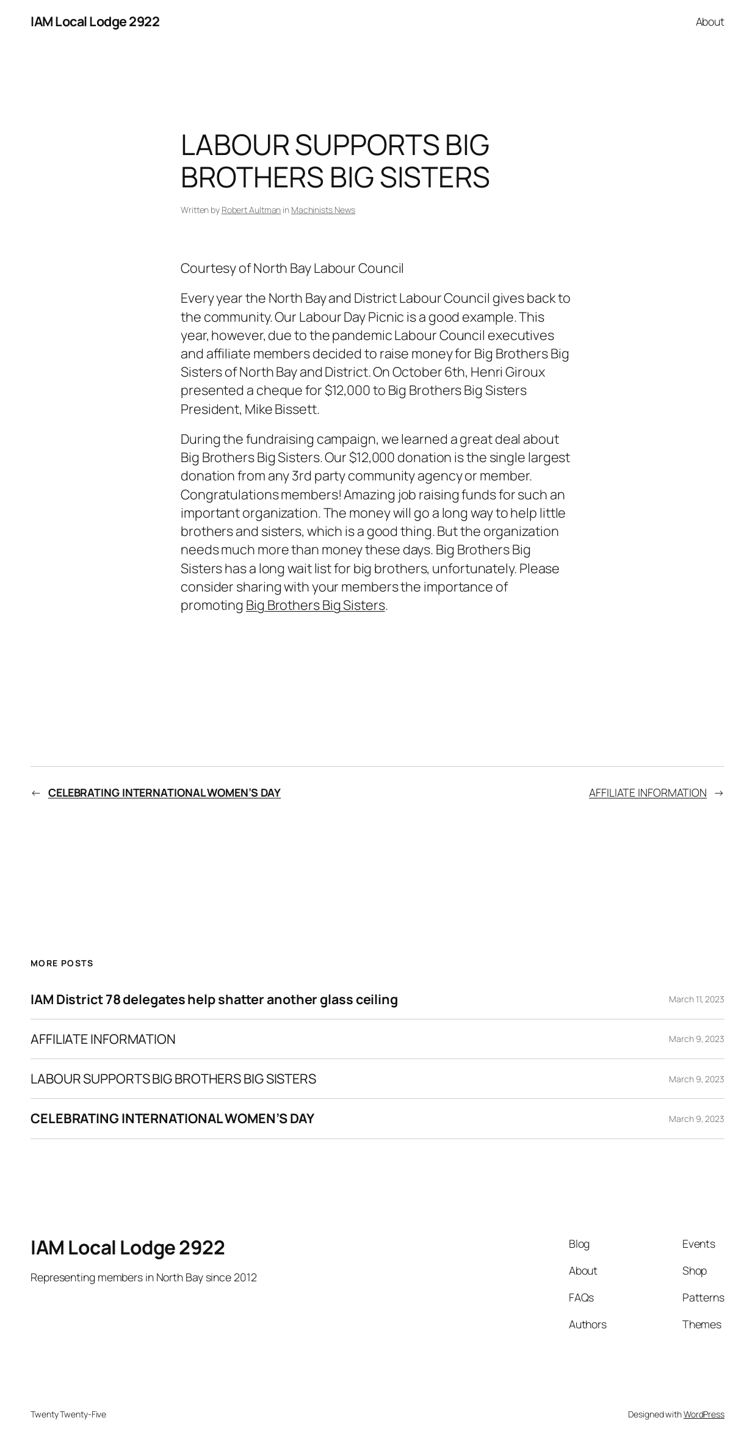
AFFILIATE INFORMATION (648, 792)
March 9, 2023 (696, 1038)
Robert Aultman (251, 209)
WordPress (704, 1414)
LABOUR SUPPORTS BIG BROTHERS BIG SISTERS (173, 1078)
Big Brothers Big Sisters (315, 604)
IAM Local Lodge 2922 (95, 21)
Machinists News (323, 209)
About (710, 21)
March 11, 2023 (696, 999)
